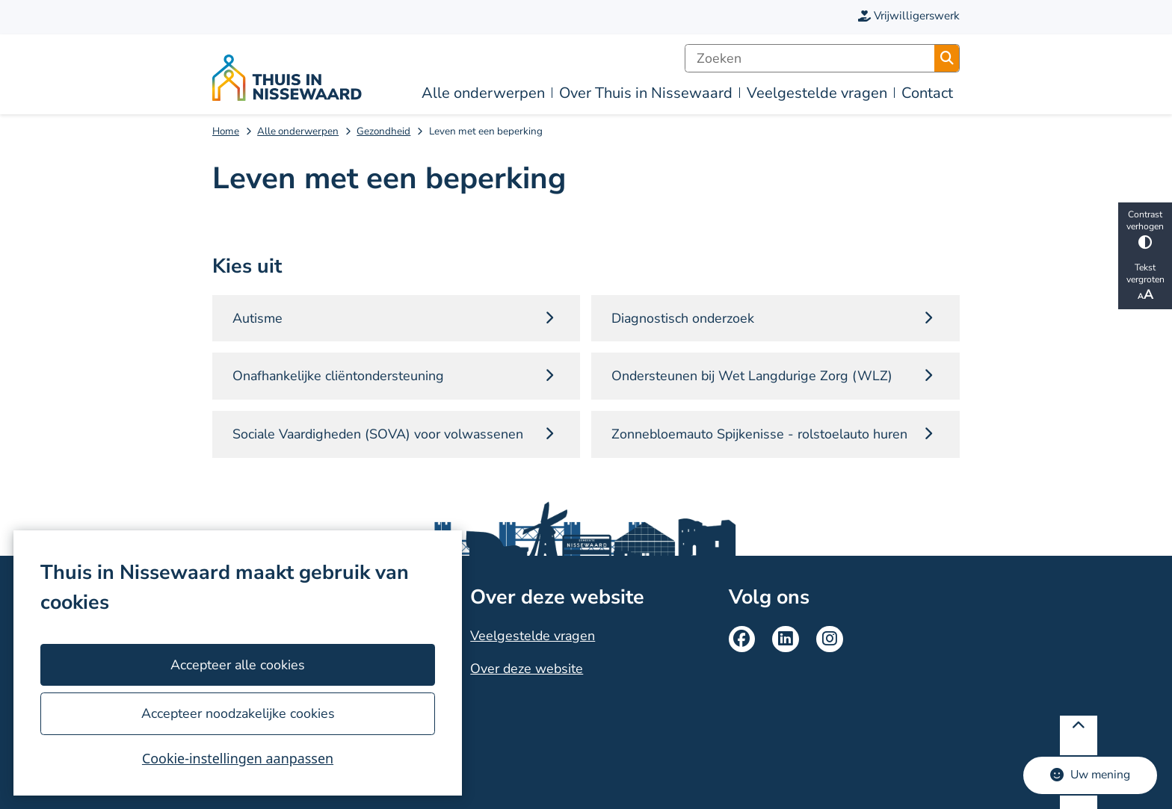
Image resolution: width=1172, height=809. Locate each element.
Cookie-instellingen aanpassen (237, 758)
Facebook (742, 639)
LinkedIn (785, 639)
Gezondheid (383, 131)
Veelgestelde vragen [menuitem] (817, 93)
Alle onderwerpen (298, 131)
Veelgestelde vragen (532, 636)
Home (225, 131)
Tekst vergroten (1145, 282)
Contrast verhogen (1145, 228)
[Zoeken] (810, 58)
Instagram (829, 639)
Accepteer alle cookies (237, 665)
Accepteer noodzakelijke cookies (237, 713)
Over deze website (526, 669)
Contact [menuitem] (927, 93)
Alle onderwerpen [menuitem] (483, 93)
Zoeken (947, 58)
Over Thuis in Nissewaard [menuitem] (645, 93)
